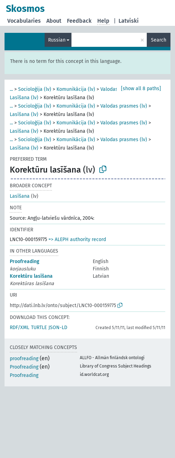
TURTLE (39, 327)
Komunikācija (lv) (75, 89)
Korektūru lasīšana (31, 276)
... (11, 89)
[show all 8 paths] (141, 89)
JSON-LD (57, 327)
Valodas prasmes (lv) (123, 106)
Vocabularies (24, 20)
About (53, 20)
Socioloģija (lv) (34, 89)
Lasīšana (20, 196)
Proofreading (24, 261)
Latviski (129, 20)
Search (158, 40)
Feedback (79, 20)
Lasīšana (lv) (24, 98)
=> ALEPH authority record (77, 239)
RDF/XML (19, 327)
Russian (57, 40)
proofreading (24, 359)
